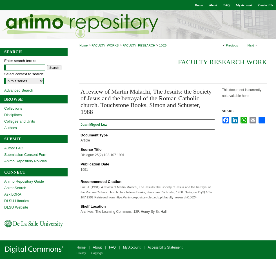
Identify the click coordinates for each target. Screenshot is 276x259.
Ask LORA (12, 194)
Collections (13, 108)
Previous (232, 45)
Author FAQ (13, 148)
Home (83, 45)
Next (251, 45)
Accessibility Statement (165, 247)
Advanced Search (18, 90)
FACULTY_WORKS (105, 45)
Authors (10, 128)
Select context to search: (24, 74)
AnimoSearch (15, 188)
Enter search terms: (20, 61)
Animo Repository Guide (24, 181)
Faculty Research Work (222, 62)
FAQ (112, 247)
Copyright (97, 253)
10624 (163, 45)
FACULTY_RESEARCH (139, 45)
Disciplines (13, 115)
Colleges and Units (19, 121)
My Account (132, 247)
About (97, 247)
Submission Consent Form (25, 154)
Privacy (81, 253)
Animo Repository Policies (25, 161)
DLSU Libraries (16, 201)
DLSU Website (16, 207)
